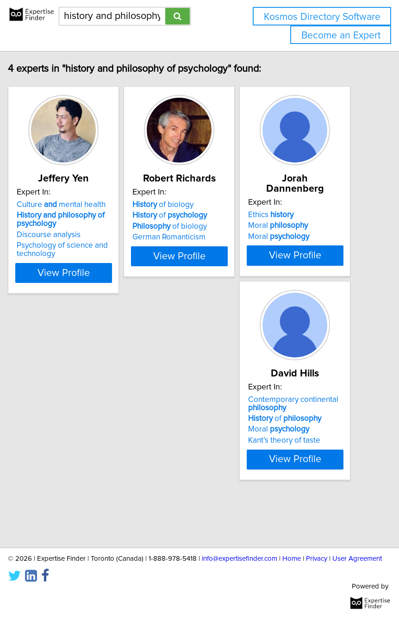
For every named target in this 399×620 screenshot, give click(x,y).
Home (291, 558)
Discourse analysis (67, 245)
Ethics (289, 215)
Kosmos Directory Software (322, 17)
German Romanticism (187, 247)
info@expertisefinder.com (239, 558)
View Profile (82, 283)
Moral (296, 225)
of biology (181, 215)
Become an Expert (340, 35)
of (187, 225)
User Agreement (357, 558)
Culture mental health (79, 215)
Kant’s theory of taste (71, 478)
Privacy (316, 558)
